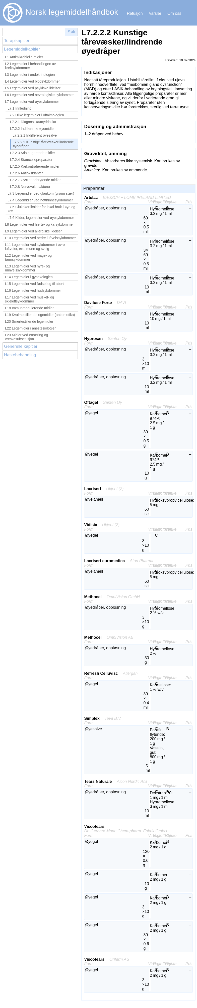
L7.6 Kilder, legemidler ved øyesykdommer (41, 218)
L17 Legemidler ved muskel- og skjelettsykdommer (29, 299)
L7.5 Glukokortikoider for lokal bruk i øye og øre (41, 209)
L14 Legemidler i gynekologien (29, 277)
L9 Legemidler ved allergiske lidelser (33, 231)
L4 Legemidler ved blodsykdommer (32, 81)
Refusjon (135, 13)
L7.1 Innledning (20, 108)
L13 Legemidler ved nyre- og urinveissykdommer (27, 268)
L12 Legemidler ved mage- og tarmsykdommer (28, 257)
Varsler (155, 13)
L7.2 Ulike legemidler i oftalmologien (36, 115)
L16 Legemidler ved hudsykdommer (33, 290)
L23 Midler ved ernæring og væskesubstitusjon (26, 337)
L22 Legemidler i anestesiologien (30, 328)
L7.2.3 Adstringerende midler (32, 153)
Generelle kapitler (20, 346)
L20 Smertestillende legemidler (29, 321)
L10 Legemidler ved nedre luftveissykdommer (40, 238)
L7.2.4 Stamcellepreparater (31, 160)
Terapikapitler (16, 40)
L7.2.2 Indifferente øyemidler (32, 129)
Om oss (174, 13)
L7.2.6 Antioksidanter (26, 173)
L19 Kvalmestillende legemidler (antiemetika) (40, 315)
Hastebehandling (20, 355)
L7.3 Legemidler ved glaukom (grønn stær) (41, 193)
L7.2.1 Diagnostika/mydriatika (33, 122)
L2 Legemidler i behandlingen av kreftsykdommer (30, 66)
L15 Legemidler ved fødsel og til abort (34, 284)
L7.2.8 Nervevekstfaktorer (30, 187)
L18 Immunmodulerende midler (29, 308)
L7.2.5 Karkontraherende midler (34, 166)
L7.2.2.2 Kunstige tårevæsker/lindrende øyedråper (43, 144)
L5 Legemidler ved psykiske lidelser (32, 88)
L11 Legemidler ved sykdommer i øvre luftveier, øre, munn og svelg (35, 247)
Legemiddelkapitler (22, 49)
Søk (71, 32)
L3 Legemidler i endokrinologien (30, 75)
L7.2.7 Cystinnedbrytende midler (35, 180)
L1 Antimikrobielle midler (24, 57)
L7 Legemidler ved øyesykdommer (32, 102)
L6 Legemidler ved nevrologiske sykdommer (39, 95)
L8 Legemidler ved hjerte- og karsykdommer (39, 224)
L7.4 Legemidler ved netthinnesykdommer (40, 200)
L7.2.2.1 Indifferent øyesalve (35, 135)
